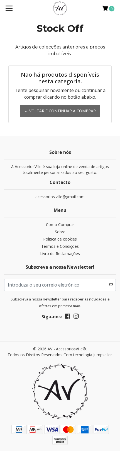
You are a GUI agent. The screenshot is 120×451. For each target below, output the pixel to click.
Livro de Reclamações (60, 253)
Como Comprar (60, 224)
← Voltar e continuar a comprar (60, 110)
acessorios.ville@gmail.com (60, 196)
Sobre (60, 231)
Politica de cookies (60, 239)
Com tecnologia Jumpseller (87, 354)
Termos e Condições (60, 246)
